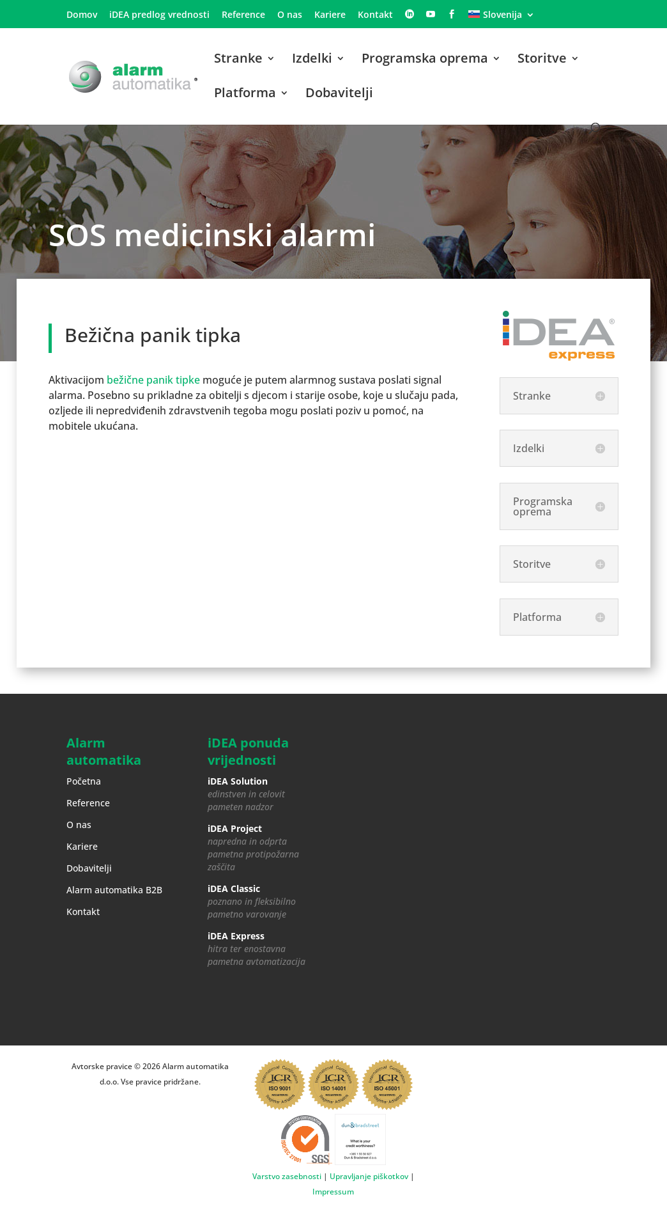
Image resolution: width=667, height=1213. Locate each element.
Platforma (245, 94)
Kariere (330, 15)
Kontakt (375, 15)
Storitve (542, 60)
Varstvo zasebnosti (286, 1176)
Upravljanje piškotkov (369, 1176)
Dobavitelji (339, 94)
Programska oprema (425, 60)
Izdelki (312, 60)
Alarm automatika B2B (114, 890)
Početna (83, 781)
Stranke (238, 60)
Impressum (333, 1191)
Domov (81, 15)
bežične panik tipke (153, 380)
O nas (289, 15)
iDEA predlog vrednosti (159, 15)
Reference (243, 15)
